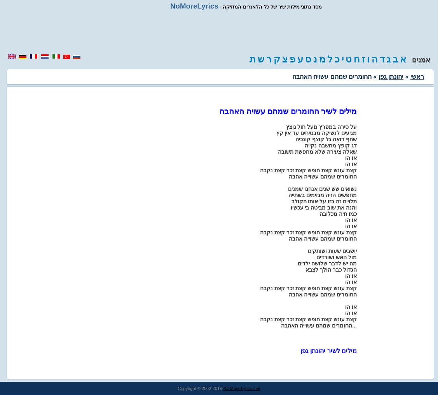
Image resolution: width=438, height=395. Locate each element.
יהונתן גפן (391, 76)
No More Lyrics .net (241, 388)
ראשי (417, 76)
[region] (219, 31)
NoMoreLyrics (194, 6)
